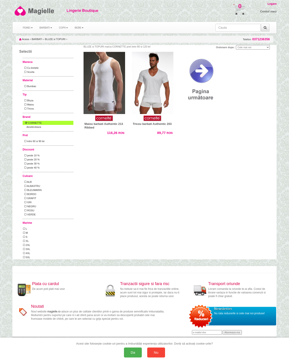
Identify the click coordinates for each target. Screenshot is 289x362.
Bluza (28, 100)
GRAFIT (29, 198)
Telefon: (256, 39)
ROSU (28, 210)
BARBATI (37, 39)
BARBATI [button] (46, 27)
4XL (26, 253)
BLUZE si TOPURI (55, 39)
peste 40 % (31, 167)
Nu (156, 352)
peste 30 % (31, 163)
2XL (26, 245)
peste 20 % (31, 159)
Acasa (24, 39)
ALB (27, 182)
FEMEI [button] (28, 27)
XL (26, 241)
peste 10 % (31, 155)
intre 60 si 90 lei (33, 141)
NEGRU (29, 206)
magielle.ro (54, 311)
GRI (27, 202)
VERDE (29, 214)
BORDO (29, 194)
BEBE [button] (79, 27)
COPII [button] (63, 27)
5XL (26, 257)
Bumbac (29, 86)
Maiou (28, 104)
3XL (26, 249)
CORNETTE (32, 122)
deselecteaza (33, 127)
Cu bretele (31, 68)
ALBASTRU (31, 186)
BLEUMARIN (32, 190)
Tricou (28, 108)
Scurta (28, 72)
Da (133, 352)
